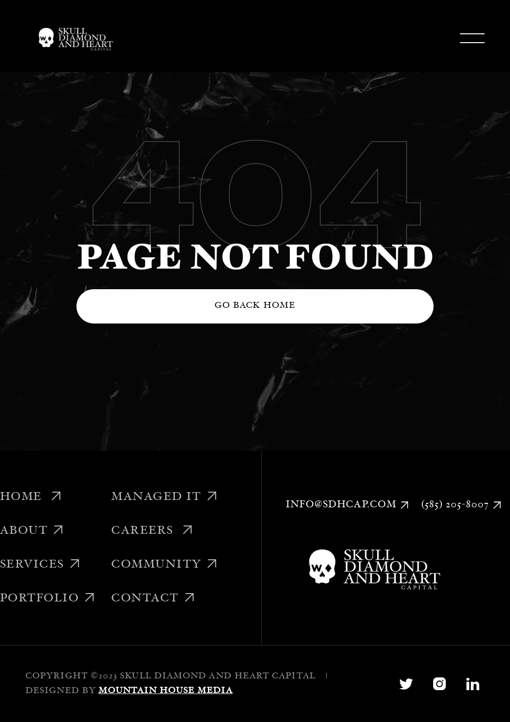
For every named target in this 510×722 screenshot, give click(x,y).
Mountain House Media (165, 691)
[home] (73, 38)
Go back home (255, 305)
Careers (152, 531)
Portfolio (48, 599)
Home (31, 497)
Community (164, 565)
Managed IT (164, 497)
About (32, 531)
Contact (153, 599)
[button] (472, 38)
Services (40, 565)
